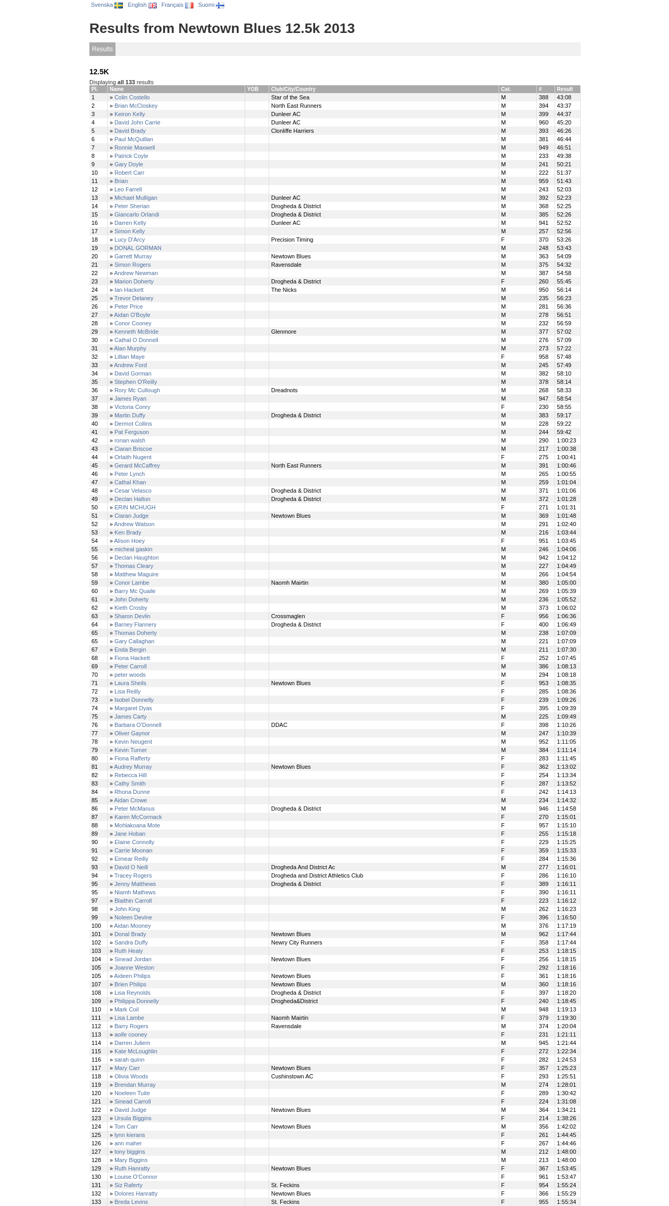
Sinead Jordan (133, 959)
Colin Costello (132, 97)
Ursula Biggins (133, 1118)
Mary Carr (127, 1068)
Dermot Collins (133, 423)
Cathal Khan (130, 482)
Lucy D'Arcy (129, 239)
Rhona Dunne (132, 792)
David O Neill (131, 867)
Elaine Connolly (134, 842)
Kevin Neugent (133, 741)
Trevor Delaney (134, 298)
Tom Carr (126, 1126)
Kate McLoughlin (135, 1051)
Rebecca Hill (130, 775)
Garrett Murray (133, 256)
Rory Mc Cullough (137, 390)
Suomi (211, 5)
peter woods (130, 675)
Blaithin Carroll (133, 900)
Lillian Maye (129, 357)
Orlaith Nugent (133, 457)
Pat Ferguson (131, 432)
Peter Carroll (130, 666)
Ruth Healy (128, 951)
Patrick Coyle (131, 156)
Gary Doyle (128, 164)
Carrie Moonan (133, 850)
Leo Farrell (128, 189)
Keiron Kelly (129, 114)
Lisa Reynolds (132, 992)
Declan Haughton (136, 557)
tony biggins (129, 1151)
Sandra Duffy (131, 942)
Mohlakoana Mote (137, 825)
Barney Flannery (135, 624)
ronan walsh (129, 440)
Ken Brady (127, 532)
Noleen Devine (133, 917)
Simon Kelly (129, 231)
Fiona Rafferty (132, 758)
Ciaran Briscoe (133, 449)
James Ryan (130, 398)
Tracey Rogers (133, 875)
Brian (121, 181)
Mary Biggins (131, 1160)
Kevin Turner (130, 750)
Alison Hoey (129, 541)
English (142, 5)
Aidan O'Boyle (132, 315)
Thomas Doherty (135, 633)
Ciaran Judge (131, 516)
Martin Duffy (129, 415)
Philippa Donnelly (136, 1001)
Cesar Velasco (133, 490)
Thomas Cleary (134, 566)
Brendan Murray (135, 1085)
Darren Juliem (132, 1043)
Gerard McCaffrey (137, 465)
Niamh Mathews (135, 892)
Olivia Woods (131, 1076)
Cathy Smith (130, 783)
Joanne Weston (134, 967)
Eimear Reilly (131, 859)
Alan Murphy (130, 348)
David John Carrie (137, 122)
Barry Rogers (131, 1026)
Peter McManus (134, 808)
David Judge (130, 1110)
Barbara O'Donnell (138, 725)
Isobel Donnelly (134, 700)
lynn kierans (129, 1135)
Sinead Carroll (132, 1101)
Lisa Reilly (127, 691)
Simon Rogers (132, 264)
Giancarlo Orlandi (136, 214)
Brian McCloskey (136, 106)
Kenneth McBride (136, 331)
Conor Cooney (133, 323)
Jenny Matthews (135, 884)
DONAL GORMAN (138, 248)
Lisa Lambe (129, 1018)
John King (127, 909)
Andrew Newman (136, 273)
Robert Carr (129, 172)
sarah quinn (129, 1059)
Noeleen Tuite (132, 1093)
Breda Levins (131, 1202)
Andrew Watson (134, 524)
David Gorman (133, 373)
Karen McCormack (138, 817)
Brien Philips (130, 984)
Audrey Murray (133, 767)
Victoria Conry (132, 407)
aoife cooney (130, 1034)
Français (177, 5)
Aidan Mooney (132, 926)
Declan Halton (132, 499)
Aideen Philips (132, 976)
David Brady (130, 131)
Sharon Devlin (132, 616)
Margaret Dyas (133, 708)
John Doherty (131, 599)
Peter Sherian (131, 206)
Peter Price (128, 306)
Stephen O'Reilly (135, 382)
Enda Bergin (130, 649)
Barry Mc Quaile (135, 591)
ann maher (128, 1143)
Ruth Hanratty (132, 1168)
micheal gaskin (133, 549)
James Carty (130, 716)
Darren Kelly (130, 223)
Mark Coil (126, 1009)
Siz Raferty (128, 1185)
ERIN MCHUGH (135, 507)
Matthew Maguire (136, 574)
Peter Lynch (129, 474)
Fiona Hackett (132, 658)
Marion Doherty (134, 281)
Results (102, 49)
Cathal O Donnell (136, 340)
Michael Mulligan (135, 198)
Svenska (107, 5)
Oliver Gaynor (132, 733)
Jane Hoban (129, 833)
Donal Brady (130, 934)
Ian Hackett (129, 290)
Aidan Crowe (130, 800)
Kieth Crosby (130, 608)
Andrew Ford (130, 365)
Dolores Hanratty (136, 1193)
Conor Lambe (131, 582)
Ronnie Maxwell (134, 147)
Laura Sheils (130, 683)
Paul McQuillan (133, 139)
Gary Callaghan (134, 641)
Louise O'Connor (135, 1177)
